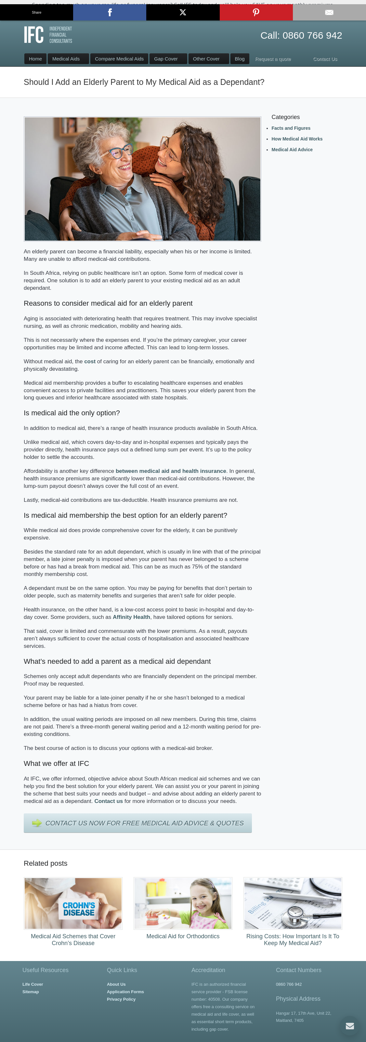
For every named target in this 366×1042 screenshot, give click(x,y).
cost (90, 361)
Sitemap (30, 991)
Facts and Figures (290, 128)
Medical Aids (66, 58)
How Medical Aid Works (296, 138)
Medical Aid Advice (292, 149)
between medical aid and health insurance (171, 471)
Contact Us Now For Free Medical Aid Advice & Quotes (145, 823)
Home (35, 58)
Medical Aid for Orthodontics (182, 936)
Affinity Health (131, 617)
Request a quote (273, 58)
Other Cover (206, 58)
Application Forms (125, 991)
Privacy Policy (121, 999)
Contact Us (183, 14)
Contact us (108, 801)
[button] (183, 10)
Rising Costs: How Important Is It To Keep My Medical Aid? (292, 939)
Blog (240, 58)
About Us (116, 984)
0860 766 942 (312, 35)
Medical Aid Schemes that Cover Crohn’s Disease (73, 939)
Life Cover (32, 984)
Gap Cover (166, 58)
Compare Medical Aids (119, 58)
